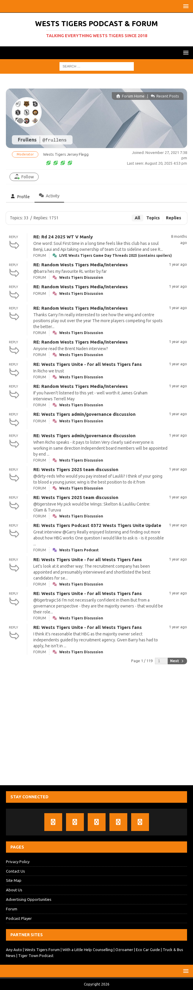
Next (177, 661)
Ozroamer (124, 949)
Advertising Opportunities (28, 899)
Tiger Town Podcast (36, 955)
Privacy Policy (17, 862)
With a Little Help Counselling (87, 949)
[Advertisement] (96, 725)
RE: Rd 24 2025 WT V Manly (63, 236)
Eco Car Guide (148, 949)
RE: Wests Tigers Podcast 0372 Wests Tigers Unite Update (97, 525)
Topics (153, 217)
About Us (14, 890)
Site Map (13, 880)
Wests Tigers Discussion (81, 277)
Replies (173, 217)
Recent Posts (165, 96)
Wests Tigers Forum (42, 949)
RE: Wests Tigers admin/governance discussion (84, 414)
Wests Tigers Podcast (79, 550)
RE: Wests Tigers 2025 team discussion (75, 469)
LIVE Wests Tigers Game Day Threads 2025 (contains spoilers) (115, 255)
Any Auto (14, 949)
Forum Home (130, 96)
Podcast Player (19, 918)
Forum (11, 909)
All (137, 217)
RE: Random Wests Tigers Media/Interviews (80, 264)
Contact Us (15, 871)
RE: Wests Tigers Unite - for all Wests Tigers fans (87, 364)
